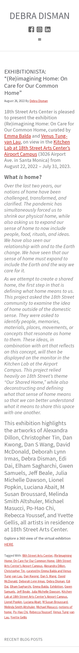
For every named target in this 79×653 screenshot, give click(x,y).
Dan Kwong (31, 576)
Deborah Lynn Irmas (32, 581)
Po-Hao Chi (20, 612)
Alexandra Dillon (54, 566)
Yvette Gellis (19, 617)
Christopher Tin (14, 571)
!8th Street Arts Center (37, 556)
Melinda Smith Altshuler (19, 607)
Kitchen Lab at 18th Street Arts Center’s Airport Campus (37, 147)
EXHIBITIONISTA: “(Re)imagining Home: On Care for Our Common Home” (35, 82)
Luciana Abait (32, 602)
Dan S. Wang (48, 576)
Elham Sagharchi (20, 586)
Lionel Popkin (13, 602)
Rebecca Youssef (40, 612)
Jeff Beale (23, 592)
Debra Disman (39, 15)
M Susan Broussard (55, 602)
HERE (8, 544)
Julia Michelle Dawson (45, 592)
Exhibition (56, 586)
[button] (39, 40)
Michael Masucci (46, 607)
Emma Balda (17, 136)
